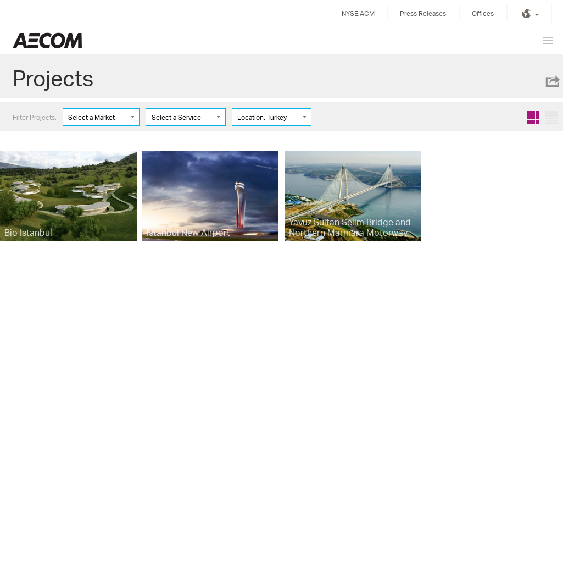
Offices (483, 13)
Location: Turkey (262, 117)
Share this (552, 81)
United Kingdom (47, 40)
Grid (533, 117)
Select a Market (91, 117)
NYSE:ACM (358, 13)
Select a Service (176, 117)
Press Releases (423, 13)
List (551, 117)
